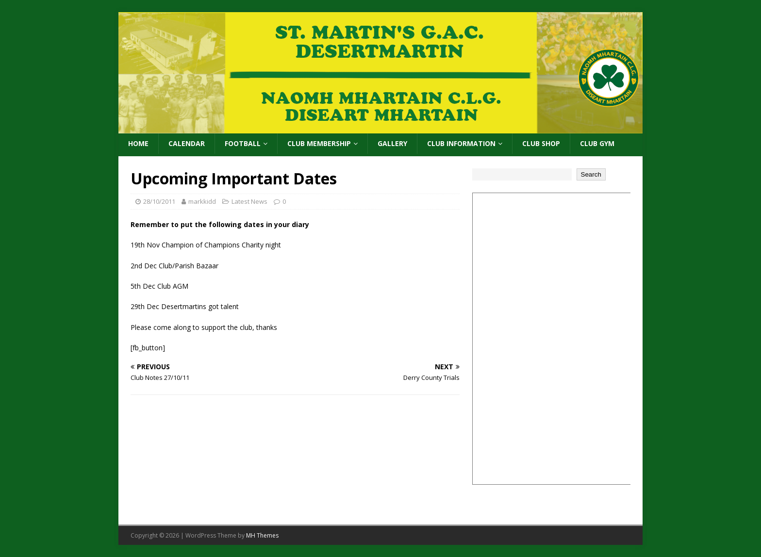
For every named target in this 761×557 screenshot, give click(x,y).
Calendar (186, 143)
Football (243, 143)
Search (591, 174)
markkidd (202, 201)
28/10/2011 (159, 201)
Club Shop (541, 143)
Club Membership (319, 143)
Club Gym (597, 143)
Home (138, 143)
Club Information (461, 143)
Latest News (249, 201)
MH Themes (262, 535)
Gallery (392, 143)
